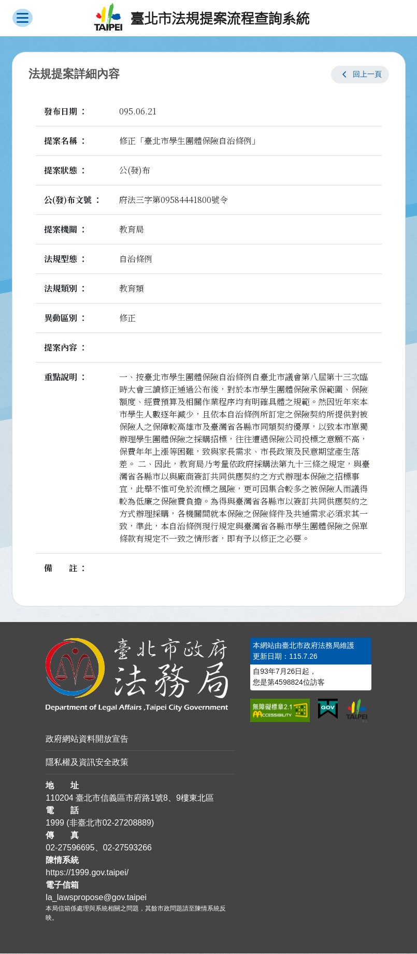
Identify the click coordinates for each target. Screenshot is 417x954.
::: (3, 643)
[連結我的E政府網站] (328, 709)
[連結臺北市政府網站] (356, 710)
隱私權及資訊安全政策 (87, 762)
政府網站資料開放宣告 (87, 739)
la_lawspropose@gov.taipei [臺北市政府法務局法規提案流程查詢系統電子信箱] (96, 897)
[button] (360, 74)
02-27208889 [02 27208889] (127, 823)
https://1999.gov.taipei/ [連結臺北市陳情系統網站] (87, 873)
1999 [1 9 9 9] (55, 823)
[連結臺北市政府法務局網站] (140, 675)
